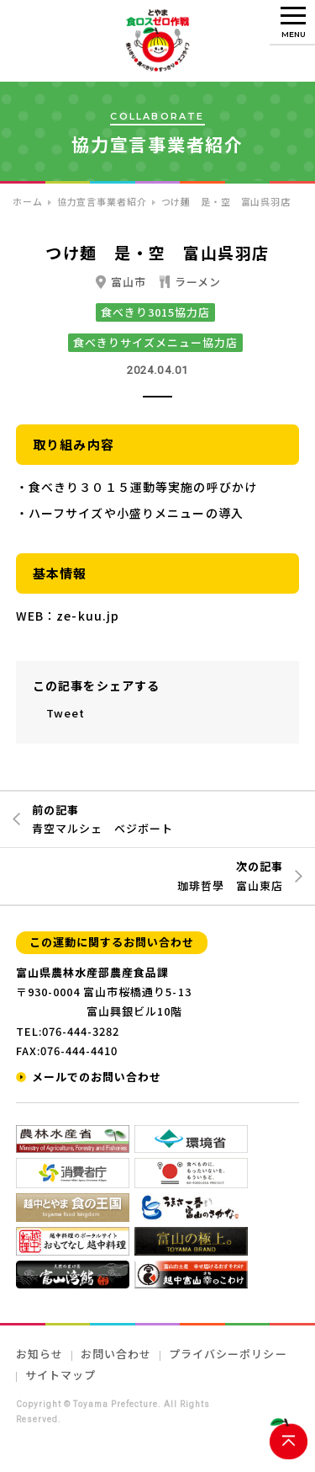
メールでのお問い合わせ (96, 1077)
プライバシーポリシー (227, 1354)
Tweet (65, 713)
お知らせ (39, 1354)
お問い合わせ (116, 1354)
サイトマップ (60, 1375)
